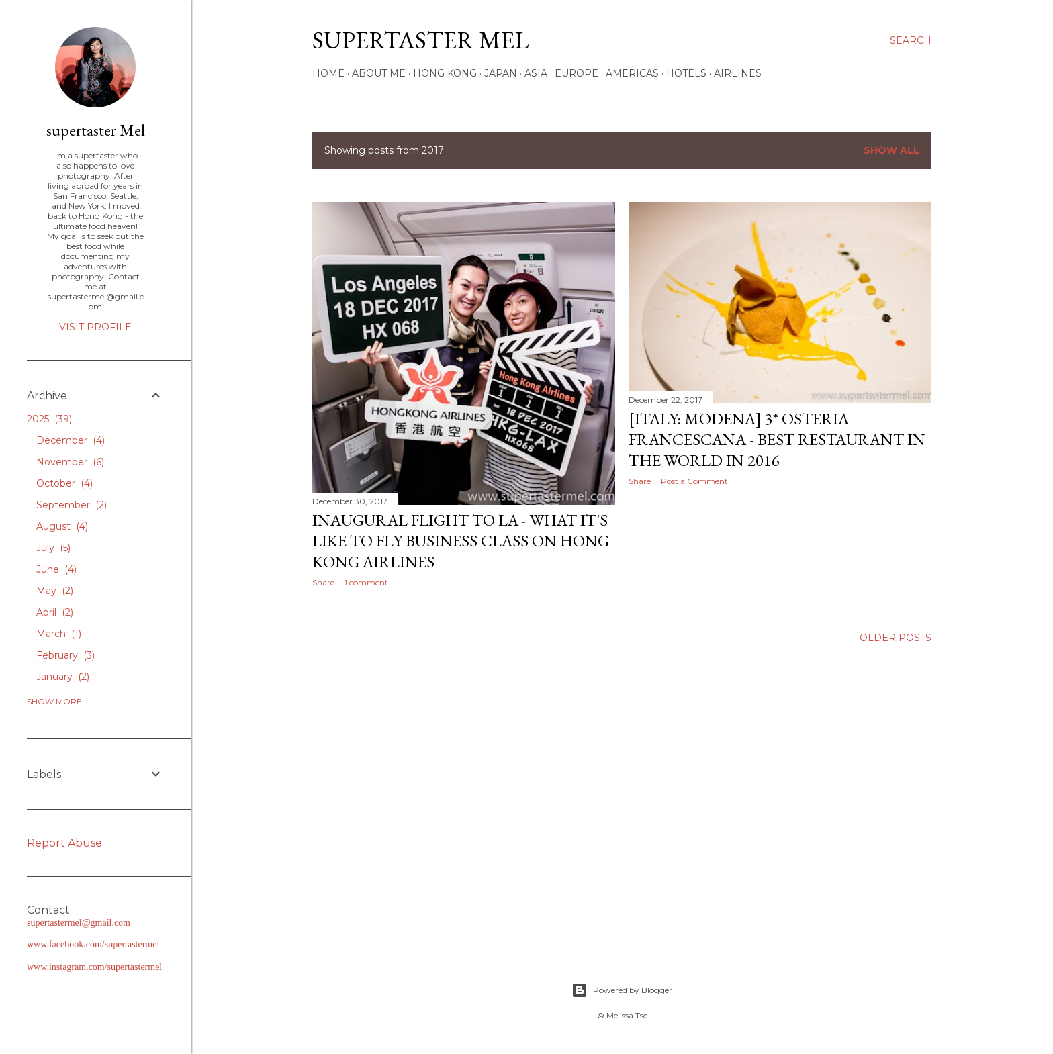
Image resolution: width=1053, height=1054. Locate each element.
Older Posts (895, 638)
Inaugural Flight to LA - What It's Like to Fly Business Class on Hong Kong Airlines (460, 541)
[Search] (910, 40)
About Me (379, 73)
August (62, 526)
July (53, 548)
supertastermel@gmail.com (78, 923)
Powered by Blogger (621, 990)
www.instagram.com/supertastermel (94, 967)
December (70, 440)
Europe (576, 73)
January (62, 677)
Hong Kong (445, 73)
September (71, 505)
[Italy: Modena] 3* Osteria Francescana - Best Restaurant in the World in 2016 (777, 439)
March (58, 634)
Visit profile (95, 327)
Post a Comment (694, 481)
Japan (500, 73)
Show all (891, 150)
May (54, 591)
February (65, 655)
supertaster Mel (420, 40)
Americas (632, 73)
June (56, 569)
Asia (535, 73)
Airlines (738, 73)
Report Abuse (64, 842)
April (54, 612)
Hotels (686, 73)
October (64, 483)
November (70, 462)
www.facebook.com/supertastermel (93, 944)
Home (328, 73)
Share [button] (323, 582)
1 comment (366, 582)
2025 (49, 419)
